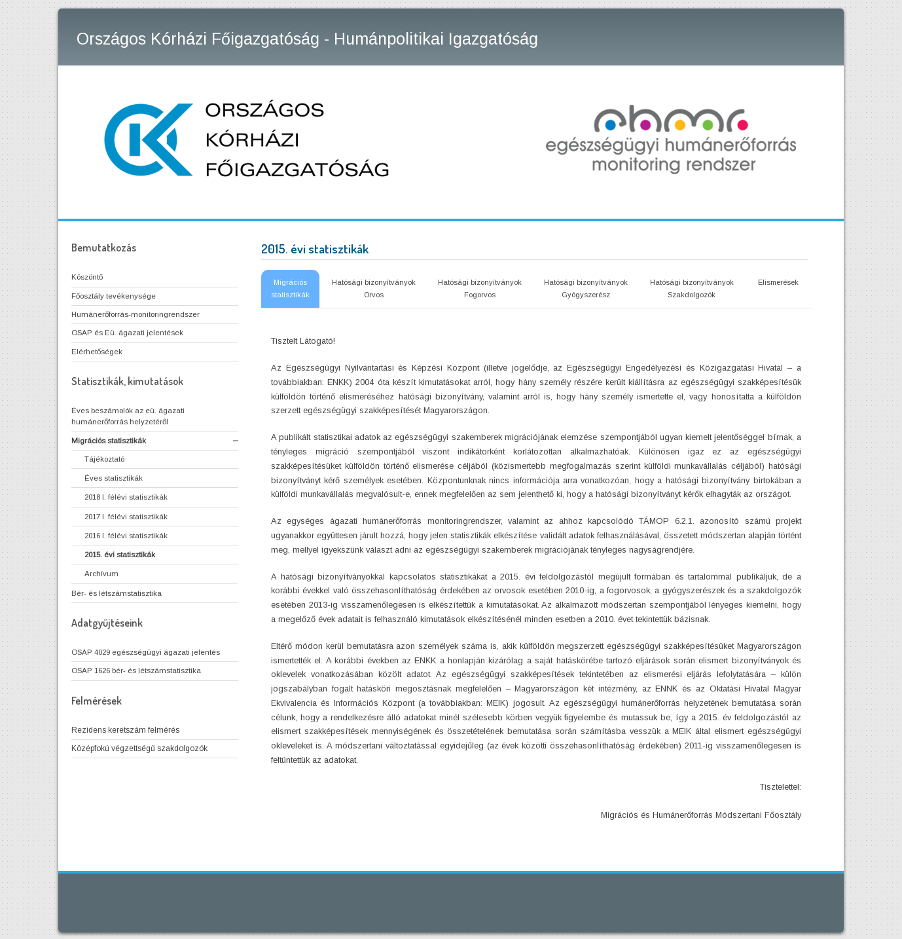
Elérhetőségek (96, 352)
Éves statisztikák (113, 478)
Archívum (101, 574)
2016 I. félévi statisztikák (126, 536)
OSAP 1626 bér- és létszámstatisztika (136, 670)
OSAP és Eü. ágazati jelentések (127, 333)
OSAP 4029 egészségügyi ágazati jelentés (145, 652)
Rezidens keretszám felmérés (125, 730)
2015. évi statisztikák (119, 555)
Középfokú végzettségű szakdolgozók (139, 748)
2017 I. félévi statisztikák (126, 517)
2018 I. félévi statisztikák (126, 497)
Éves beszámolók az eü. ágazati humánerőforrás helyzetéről (128, 416)
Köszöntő (87, 277)
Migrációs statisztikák (108, 441)
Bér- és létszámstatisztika (116, 593)
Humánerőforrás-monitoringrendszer (135, 314)
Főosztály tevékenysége (113, 296)
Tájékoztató (104, 459)
